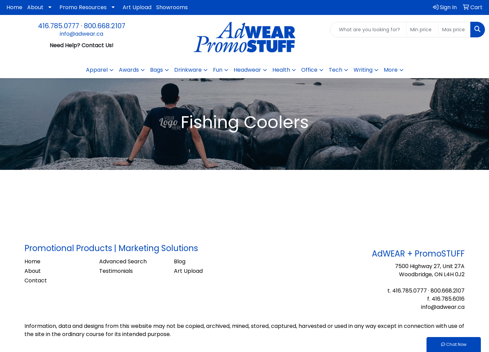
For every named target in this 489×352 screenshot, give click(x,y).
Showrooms (172, 7)
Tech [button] (335, 70)
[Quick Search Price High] (454, 29)
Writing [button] (363, 70)
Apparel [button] (97, 70)
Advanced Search (123, 261)
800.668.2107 (104, 26)
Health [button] (281, 70)
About (35, 7)
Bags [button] (156, 70)
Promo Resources (83, 7)
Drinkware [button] (188, 70)
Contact (35, 280)
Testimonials (116, 271)
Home (14, 7)
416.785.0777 (58, 26)
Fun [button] (217, 70)
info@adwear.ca (81, 34)
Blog (179, 261)
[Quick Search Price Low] (422, 29)
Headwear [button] (247, 70)
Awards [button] (129, 70)
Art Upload (137, 7)
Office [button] (309, 70)
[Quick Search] (368, 29)
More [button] (391, 70)
